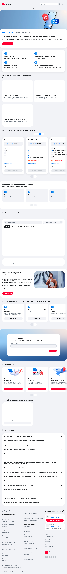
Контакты (47, 534)
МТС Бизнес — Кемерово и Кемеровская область (11, 8)
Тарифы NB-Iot (26, 554)
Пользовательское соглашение (51, 544)
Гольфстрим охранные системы (8, 558)
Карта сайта (47, 541)
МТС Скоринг (26, 534)
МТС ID (25, 545)
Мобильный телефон (14, 343)
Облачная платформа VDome (29, 522)
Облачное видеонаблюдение (7, 553)
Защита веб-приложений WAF (29, 515)
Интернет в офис (5, 517)
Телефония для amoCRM (7, 546)
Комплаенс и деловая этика (50, 543)
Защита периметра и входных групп (9, 564)
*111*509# (38, 148)
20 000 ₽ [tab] (26, 227)
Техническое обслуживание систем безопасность (11, 567)
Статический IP (5, 526)
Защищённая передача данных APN (30, 520)
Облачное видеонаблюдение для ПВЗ (9, 565)
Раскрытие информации (49, 536)
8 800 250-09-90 (54, 526)
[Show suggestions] (61, 222)
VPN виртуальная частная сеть (8, 524)
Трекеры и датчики (27, 557)
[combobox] (51, 222)
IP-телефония (5, 535)
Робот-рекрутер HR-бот (28, 541)
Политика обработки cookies (50, 539)
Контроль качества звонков (29, 543)
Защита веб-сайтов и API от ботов (30, 513)
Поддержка (48, 528)
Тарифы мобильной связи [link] (36, 8)
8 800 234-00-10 (51, 1)
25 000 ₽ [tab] (33, 227)
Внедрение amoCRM (28, 550)
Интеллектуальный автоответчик (8, 542)
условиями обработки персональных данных (32, 350)
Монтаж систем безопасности (8, 557)
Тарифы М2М (26, 556)
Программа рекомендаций (50, 546)
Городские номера (6, 541)
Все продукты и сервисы (7, 510)
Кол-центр (26, 546)
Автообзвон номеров (28, 538)
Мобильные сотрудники (28, 528)
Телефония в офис (5, 537)
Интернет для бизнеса (6, 516)
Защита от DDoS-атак (28, 517)
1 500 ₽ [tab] (7, 227)
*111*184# (15, 148)
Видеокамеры (5, 555)
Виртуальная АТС (5, 532)
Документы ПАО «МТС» (49, 538)
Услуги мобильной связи (7, 511)
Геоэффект (26, 529)
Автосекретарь (27, 526)
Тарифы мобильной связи (7, 530)
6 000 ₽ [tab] (13, 227)
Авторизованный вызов (28, 536)
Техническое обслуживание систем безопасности (33, 518)
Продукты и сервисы (26, 8)
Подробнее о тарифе (8, 163)
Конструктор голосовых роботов (30, 540)
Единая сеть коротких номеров (8, 539)
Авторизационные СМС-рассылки (30, 548)
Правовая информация (49, 548)
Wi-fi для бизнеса (5, 519)
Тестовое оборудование (28, 559)
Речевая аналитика (27, 533)
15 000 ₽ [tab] (20, 227)
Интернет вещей (5, 523)
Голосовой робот (27, 531)
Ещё (17, 1)
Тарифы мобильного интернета (8, 521)
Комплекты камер (5, 560)
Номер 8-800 (5, 534)
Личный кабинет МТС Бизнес (57, 528)
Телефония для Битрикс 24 (7, 547)
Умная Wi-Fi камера (6, 562)
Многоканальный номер (7, 544)
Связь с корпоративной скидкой (8, 549)
